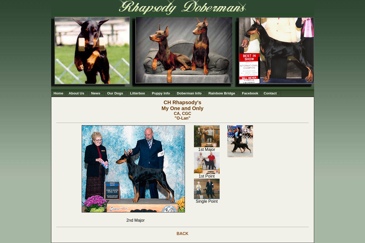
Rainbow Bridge (221, 93)
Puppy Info (161, 93)
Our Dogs (115, 93)
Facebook (250, 93)
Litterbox (137, 93)
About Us (76, 93)
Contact (270, 93)
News (95, 93)
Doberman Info (189, 93)
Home (58, 93)
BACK (182, 233)
